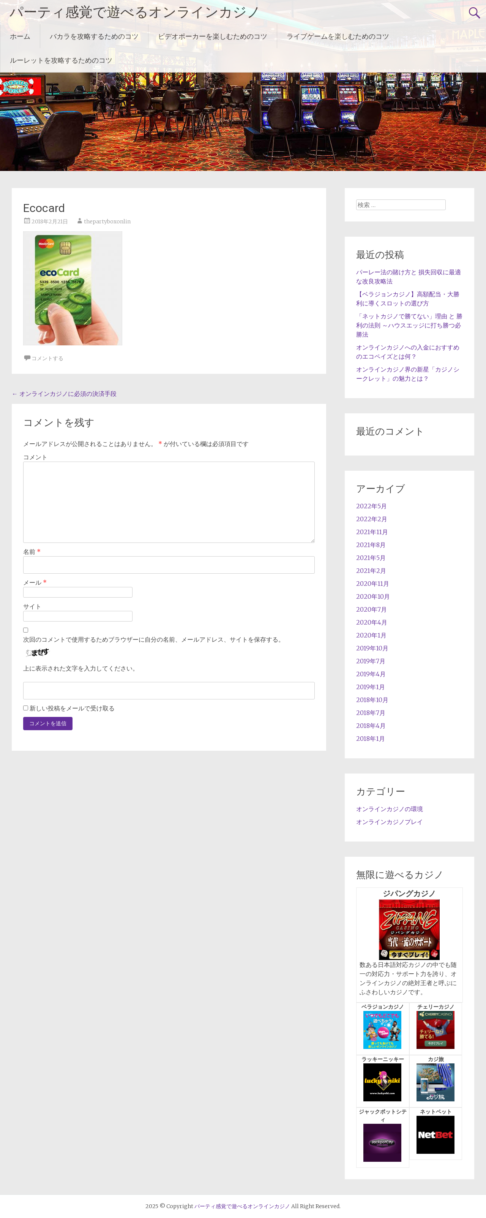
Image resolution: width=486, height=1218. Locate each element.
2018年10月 (372, 700)
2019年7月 (370, 661)
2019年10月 (372, 648)
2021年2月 (371, 570)
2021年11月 (372, 532)
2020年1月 (371, 635)
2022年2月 (371, 519)
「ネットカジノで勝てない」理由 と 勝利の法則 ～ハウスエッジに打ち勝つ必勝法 (409, 325)
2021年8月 (371, 545)
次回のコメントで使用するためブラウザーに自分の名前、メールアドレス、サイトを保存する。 (153, 639)
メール (35, 582)
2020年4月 (371, 622)
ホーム (20, 36)
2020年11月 (372, 583)
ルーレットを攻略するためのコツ (61, 60)
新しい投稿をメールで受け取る (72, 708)
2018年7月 (370, 713)
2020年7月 (371, 609)
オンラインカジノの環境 (389, 809)
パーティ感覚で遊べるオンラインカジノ (135, 12)
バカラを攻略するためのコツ (94, 36)
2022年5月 (371, 506)
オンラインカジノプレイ (389, 822)
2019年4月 (371, 674)
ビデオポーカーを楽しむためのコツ (212, 36)
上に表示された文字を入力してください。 (81, 668)
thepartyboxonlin (107, 221)
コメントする (47, 358)
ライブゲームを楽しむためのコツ (338, 36)
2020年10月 (373, 596)
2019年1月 (370, 687)
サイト (32, 606)
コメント (35, 457)
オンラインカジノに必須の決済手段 (64, 393)
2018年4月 (371, 725)
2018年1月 (370, 738)
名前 (32, 551)
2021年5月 (371, 558)
